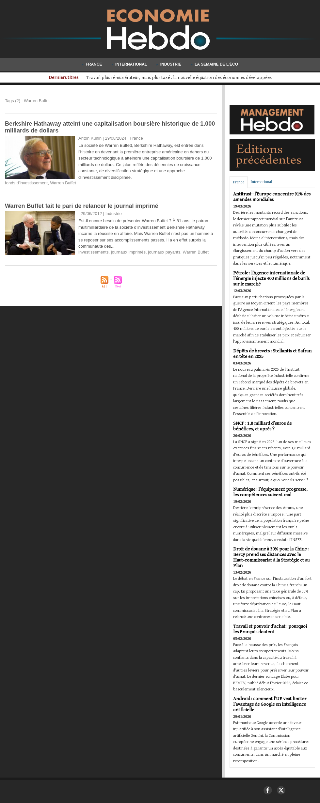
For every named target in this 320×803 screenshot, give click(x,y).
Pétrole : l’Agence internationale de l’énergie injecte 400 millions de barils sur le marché (271, 278)
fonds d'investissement (26, 182)
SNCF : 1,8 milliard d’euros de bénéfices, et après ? (262, 426)
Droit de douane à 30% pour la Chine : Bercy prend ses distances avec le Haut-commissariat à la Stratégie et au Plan (271, 557)
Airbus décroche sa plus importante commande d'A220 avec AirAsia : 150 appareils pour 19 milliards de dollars (178, 77)
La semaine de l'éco (214, 64)
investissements (93, 252)
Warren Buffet (63, 182)
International (130, 64)
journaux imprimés (128, 252)
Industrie (169, 64)
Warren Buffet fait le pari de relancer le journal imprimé (81, 206)
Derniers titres (45, 77)
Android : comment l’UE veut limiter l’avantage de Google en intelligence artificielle (269, 704)
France (92, 64)
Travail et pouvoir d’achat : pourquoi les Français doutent (270, 629)
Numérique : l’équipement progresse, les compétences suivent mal (270, 492)
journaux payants (164, 252)
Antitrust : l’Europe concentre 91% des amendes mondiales (272, 196)
